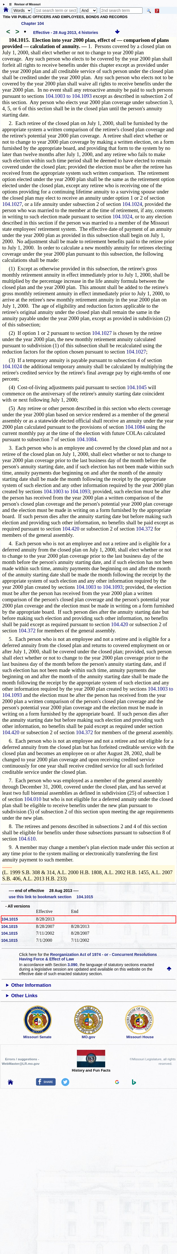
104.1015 (9, 919)
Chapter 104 (32, 23)
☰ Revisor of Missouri (23, 4)
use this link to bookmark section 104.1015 (51, 897)
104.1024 (132, 204)
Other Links (24, 995)
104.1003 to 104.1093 (69, 96)
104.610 (27, 839)
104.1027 (12, 204)
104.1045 (137, 387)
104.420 (70, 529)
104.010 (32, 799)
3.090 (72, 964)
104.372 (144, 529)
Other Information (31, 985)
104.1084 (135, 427)
